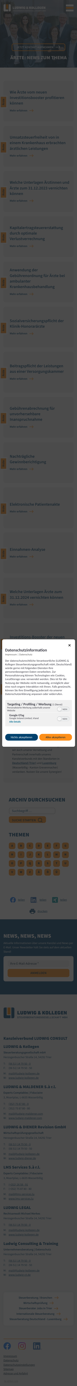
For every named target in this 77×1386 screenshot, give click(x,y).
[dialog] (38, 693)
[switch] (63, 708)
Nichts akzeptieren (21, 737)
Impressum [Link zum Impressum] (11, 654)
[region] (38, 713)
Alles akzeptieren (55, 737)
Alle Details (15, 721)
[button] (59, 709)
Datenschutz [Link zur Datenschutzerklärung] (25, 654)
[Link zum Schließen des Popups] (71, 646)
